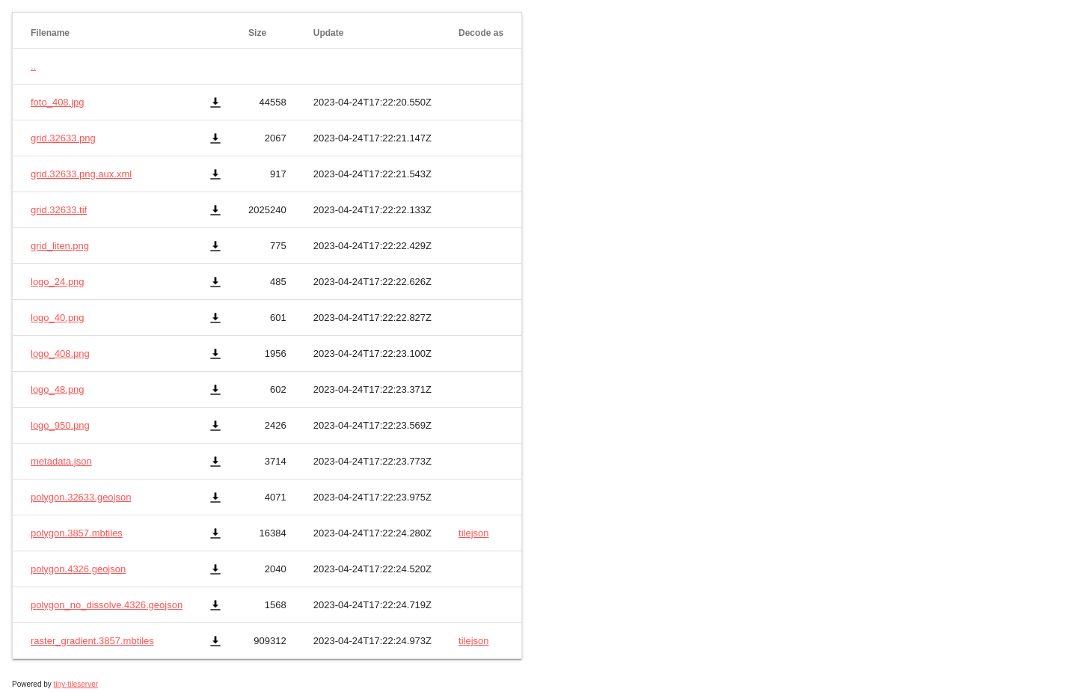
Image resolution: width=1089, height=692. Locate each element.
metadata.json (61, 461)
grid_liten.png (60, 245)
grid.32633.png (63, 138)
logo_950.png (60, 425)
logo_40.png (58, 317)
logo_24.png (58, 281)
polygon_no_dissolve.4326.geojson (106, 604)
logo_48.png (58, 389)
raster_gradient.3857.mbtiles (92, 640)
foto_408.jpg (58, 102)
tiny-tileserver (76, 684)
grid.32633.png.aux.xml (81, 174)
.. (33, 66)
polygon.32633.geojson (81, 497)
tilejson (473, 533)
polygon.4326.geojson (78, 569)
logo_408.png (60, 353)
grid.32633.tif (59, 209)
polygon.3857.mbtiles (77, 533)
